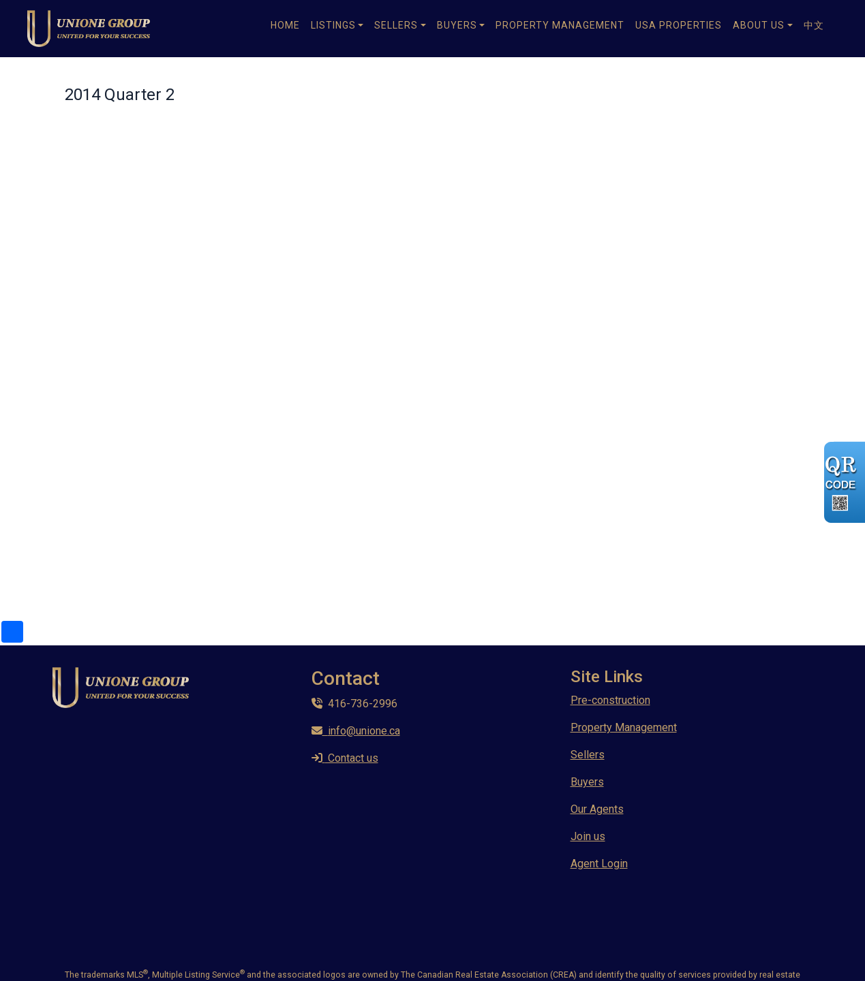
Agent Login (599, 863)
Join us (588, 836)
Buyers (587, 781)
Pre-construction (610, 700)
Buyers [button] (457, 25)
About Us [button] (759, 25)
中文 (814, 25)
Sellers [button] (396, 25)
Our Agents (597, 809)
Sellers (588, 754)
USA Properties (678, 25)
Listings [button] (333, 25)
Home (285, 25)
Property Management (560, 25)
